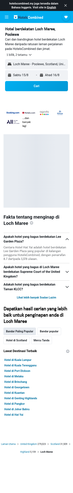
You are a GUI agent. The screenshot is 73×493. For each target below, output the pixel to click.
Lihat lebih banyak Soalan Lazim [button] (36, 297)
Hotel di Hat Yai (13, 414)
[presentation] (31, 223)
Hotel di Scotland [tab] (16, 340)
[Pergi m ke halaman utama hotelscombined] (28, 17)
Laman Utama (8, 444)
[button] (65, 5)
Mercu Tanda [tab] (41, 340)
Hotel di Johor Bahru (17, 409)
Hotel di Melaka (13, 376)
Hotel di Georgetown (16, 387)
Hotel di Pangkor (14, 403)
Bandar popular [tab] (49, 331)
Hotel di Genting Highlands (20, 398)
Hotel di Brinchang (15, 381)
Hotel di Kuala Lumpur (17, 359)
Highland (25, 452)
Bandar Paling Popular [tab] (19, 331)
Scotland (55, 444)
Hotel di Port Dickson (17, 370)
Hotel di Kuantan (14, 392)
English (51, 7)
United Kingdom (28, 444)
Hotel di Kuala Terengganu (20, 365)
